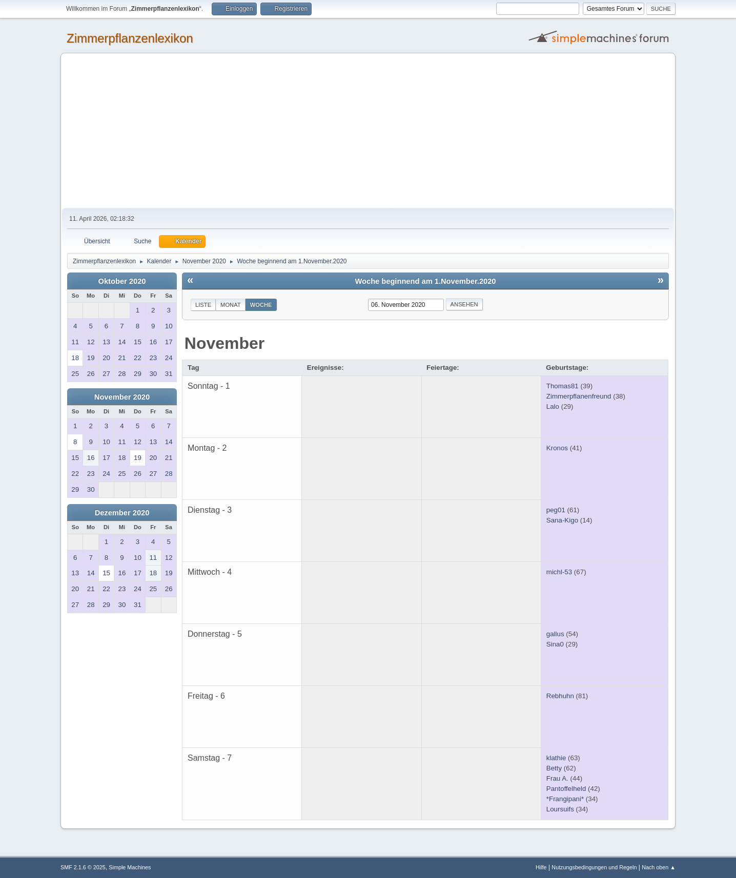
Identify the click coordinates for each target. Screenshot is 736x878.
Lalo (552, 406)
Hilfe (541, 867)
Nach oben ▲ (659, 867)
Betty (554, 768)
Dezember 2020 (122, 513)
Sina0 (555, 644)
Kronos (557, 448)
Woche (261, 305)
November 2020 (122, 397)
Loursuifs (560, 809)
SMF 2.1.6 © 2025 (83, 867)
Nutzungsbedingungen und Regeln (594, 867)
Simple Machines (130, 867)
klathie (556, 758)
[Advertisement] (368, 131)
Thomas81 (562, 386)
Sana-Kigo (562, 520)
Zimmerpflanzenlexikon (130, 38)
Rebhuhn (560, 696)
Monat (230, 305)
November (225, 343)
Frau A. (557, 778)
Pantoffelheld (566, 788)
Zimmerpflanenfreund (578, 396)
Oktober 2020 (122, 281)
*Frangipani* (565, 799)
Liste (203, 305)
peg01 (555, 510)
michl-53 (559, 572)
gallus (555, 634)
